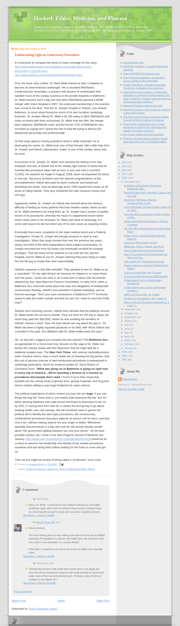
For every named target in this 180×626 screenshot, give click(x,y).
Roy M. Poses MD (45, 522)
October (129, 313)
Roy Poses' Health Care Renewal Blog (143, 134)
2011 (125, 174)
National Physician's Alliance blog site (142, 105)
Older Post (102, 600)
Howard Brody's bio (133, 62)
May (127, 332)
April (127, 336)
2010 (125, 177)
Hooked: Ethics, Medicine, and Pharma (80, 18)
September (131, 317)
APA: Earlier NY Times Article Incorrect (144, 261)
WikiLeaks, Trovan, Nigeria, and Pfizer (144, 246)
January (129, 348)
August (128, 321)
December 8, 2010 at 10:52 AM (39, 583)
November (130, 309)
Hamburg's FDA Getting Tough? (140, 242)
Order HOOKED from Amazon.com (141, 73)
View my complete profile (131, 389)
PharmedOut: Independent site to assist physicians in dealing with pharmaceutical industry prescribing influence (144, 127)
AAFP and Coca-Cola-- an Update (142, 294)
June (127, 329)
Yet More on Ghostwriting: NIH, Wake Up (145, 298)
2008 (125, 355)
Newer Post (19, 600)
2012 (125, 170)
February (130, 344)
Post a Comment (22, 591)
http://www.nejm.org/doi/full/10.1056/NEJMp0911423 (58, 439)
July (127, 325)
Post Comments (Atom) (43, 608)
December (130, 182)
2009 (125, 352)
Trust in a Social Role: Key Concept (142, 272)
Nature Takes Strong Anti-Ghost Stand (144, 250)
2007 (125, 359)
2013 (125, 166)
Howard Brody (129, 379)
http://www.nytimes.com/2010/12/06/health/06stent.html (48, 75)
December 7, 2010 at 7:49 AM (38, 515)
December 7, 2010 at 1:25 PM (38, 556)
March (128, 340)
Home (61, 600)
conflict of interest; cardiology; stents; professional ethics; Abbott (60, 469)
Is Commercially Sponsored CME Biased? (146, 276)
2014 (125, 162)
